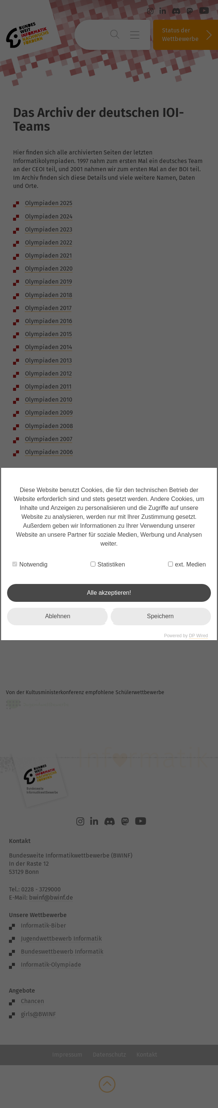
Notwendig (30, 564)
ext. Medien (187, 564)
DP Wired (198, 635)
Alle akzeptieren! (109, 593)
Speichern (160, 616)
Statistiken (108, 564)
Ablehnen (57, 616)
